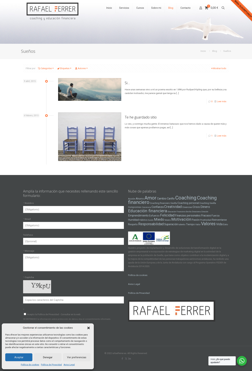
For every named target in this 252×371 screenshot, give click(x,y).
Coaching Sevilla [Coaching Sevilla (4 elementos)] (207, 203)
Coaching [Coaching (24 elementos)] (185, 198)
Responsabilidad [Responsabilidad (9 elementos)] (151, 224)
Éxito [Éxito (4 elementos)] (225, 224)
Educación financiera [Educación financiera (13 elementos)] (147, 210)
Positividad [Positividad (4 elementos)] (205, 220)
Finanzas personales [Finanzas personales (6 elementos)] (188, 215)
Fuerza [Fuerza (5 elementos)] (215, 215)
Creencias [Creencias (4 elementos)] (187, 207)
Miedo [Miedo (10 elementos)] (159, 219)
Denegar (47, 357)
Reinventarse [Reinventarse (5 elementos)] (219, 219)
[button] (88, 328)
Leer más (221, 101)
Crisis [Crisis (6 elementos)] (196, 207)
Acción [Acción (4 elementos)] (131, 198)
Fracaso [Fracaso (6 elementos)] (206, 215)
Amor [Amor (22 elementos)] (150, 198)
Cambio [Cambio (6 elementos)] (161, 198)
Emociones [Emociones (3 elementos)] (196, 212)
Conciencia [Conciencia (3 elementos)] (146, 207)
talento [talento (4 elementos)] (182, 224)
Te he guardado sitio (141, 117)
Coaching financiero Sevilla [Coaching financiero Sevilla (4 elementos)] (163, 203)
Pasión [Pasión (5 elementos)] (196, 219)
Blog (214, 51)
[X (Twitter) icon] (126, 358)
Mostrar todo (218, 68)
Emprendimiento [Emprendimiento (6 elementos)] (138, 215)
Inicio (203, 51)
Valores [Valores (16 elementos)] (208, 223)
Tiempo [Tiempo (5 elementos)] (190, 224)
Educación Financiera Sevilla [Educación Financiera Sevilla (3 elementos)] (179, 212)
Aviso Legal (69, 364)
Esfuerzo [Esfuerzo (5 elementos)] (154, 215)
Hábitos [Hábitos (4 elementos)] (143, 220)
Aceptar (18, 357)
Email (27, 219)
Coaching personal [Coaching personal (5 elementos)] (188, 203)
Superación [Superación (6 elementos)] (171, 224)
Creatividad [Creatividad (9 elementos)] (173, 207)
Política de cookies (30, 364)
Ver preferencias (76, 357)
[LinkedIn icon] (129, 358)
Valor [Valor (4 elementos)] (198, 224)
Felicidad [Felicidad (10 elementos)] (167, 215)
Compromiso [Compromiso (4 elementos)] (134, 207)
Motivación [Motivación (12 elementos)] (181, 219)
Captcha (28, 277)
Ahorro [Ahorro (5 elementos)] (140, 198)
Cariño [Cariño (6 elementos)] (171, 198)
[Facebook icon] (122, 358)
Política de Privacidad (51, 364)
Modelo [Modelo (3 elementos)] (168, 220)
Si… (127, 82)
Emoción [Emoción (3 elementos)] (204, 212)
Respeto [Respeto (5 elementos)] (133, 224)
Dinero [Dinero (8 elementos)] (205, 207)
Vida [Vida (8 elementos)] (219, 224)
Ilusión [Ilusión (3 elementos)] (150, 220)
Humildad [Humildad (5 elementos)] (133, 219)
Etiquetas (64, 68)
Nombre (28, 203)
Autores (81, 68)
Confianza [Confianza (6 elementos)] (158, 207)
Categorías (46, 68)
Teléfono (28, 235)
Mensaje (28, 251)
